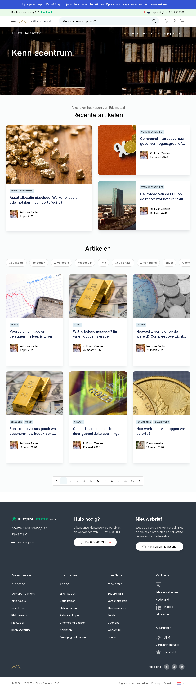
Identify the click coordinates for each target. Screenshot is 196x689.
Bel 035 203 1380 (95, 542)
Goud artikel (123, 262)
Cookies (169, 683)
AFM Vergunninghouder (167, 641)
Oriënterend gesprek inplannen (73, 626)
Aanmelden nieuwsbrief (159, 546)
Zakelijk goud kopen (73, 637)
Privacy (155, 683)
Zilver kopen (68, 593)
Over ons (113, 622)
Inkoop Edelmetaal (164, 610)
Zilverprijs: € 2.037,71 (173, 33)
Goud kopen (67, 600)
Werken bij (114, 629)
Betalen (112, 615)
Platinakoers (19, 615)
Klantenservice (117, 608)
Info (103, 262)
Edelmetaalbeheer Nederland (167, 592)
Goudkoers (18, 608)
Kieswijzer (17, 622)
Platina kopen (68, 608)
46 (132, 480)
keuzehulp (85, 262)
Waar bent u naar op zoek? (109, 21)
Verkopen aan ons (23, 593)
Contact (112, 637)
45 (125, 480)
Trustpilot (166, 652)
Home (17, 32)
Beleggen (38, 262)
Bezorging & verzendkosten (117, 597)
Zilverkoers (61, 262)
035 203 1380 (177, 12)
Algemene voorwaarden (133, 683)
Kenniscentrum (33, 32)
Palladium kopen (70, 615)
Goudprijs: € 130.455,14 (141, 33)
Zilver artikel (148, 262)
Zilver (169, 262)
